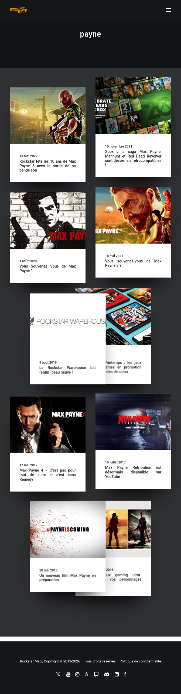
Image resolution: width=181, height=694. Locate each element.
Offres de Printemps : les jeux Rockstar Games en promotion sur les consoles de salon (47, 371)
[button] (168, 10)
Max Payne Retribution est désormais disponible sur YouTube (133, 476)
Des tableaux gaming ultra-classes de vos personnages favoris (47, 591)
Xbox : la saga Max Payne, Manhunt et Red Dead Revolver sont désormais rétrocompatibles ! (133, 158)
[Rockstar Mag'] (18, 10)
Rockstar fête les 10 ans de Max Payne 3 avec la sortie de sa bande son (47, 166)
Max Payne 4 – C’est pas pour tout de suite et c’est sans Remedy (47, 486)
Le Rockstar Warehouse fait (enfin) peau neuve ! (133, 373)
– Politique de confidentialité (139, 661)
